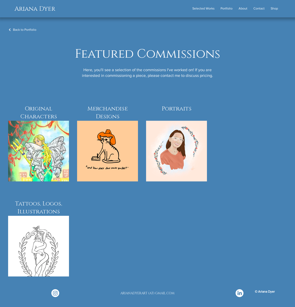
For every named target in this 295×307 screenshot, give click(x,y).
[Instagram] (55, 293)
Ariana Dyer (35, 9)
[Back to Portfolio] (22, 29)
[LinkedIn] (239, 293)
